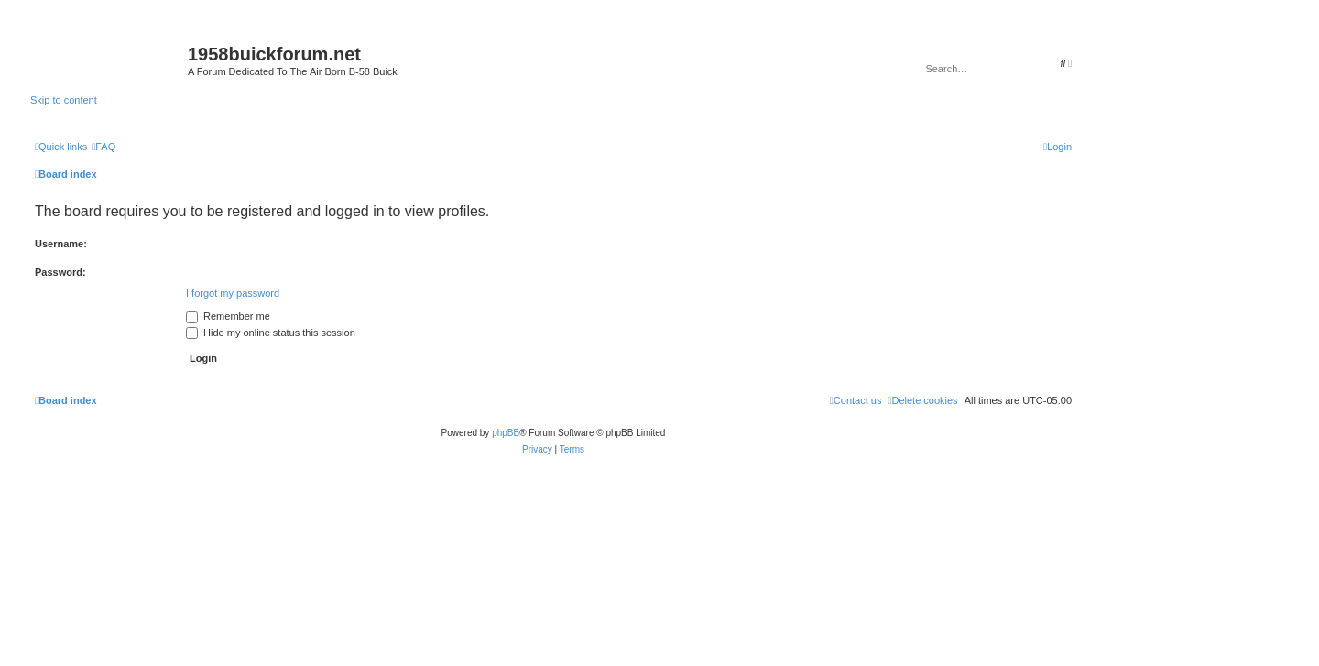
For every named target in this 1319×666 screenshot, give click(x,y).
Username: (61, 243)
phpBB (505, 433)
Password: (60, 272)
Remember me (228, 316)
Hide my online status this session (270, 332)
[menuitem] (103, 146)
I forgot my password (232, 293)
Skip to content (63, 99)
